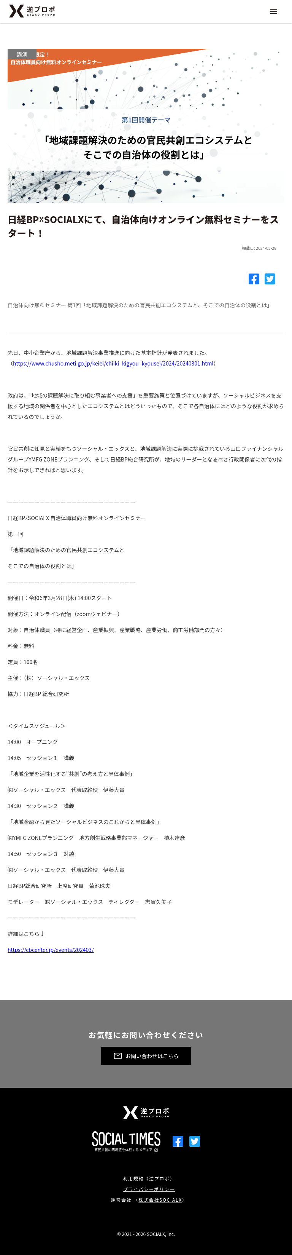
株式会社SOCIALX (160, 1199)
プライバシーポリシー (149, 1189)
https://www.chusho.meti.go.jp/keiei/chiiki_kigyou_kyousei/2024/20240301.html (113, 363)
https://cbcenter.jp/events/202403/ (51, 949)
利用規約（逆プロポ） (149, 1178)
